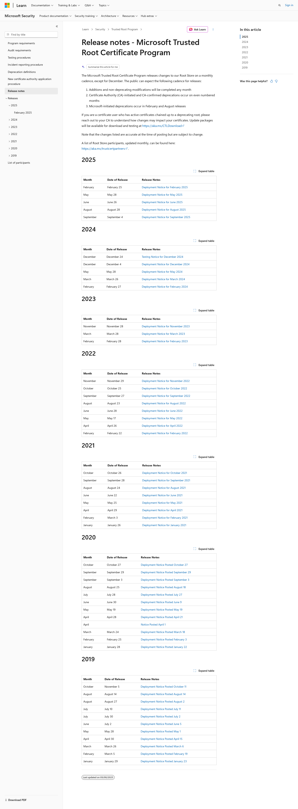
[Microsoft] (7, 5)
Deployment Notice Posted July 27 (161, 594)
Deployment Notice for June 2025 (162, 202)
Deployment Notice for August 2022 (164, 403)
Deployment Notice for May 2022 (162, 418)
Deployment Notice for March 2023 (163, 334)
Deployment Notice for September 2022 (166, 396)
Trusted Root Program (124, 29)
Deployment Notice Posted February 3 (164, 639)
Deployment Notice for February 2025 (165, 187)
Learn (85, 29)
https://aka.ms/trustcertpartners (103, 148)
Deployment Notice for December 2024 (166, 264)
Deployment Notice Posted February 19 (164, 754)
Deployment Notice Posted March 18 (163, 632)
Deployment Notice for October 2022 (164, 388)
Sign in (289, 5)
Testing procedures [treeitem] (19, 57)
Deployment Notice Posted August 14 (163, 694)
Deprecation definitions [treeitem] (22, 72)
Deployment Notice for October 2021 (164, 473)
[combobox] (31, 34)
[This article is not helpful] (276, 81)
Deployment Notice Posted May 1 (161, 731)
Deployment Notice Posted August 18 (163, 587)
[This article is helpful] (271, 81)
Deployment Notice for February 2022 (165, 433)
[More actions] (213, 29)
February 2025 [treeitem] (23, 112)
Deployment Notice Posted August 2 (163, 701)
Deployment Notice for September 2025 (166, 217)
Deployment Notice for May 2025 (162, 194)
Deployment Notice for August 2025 (164, 209)
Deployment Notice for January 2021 (164, 525)
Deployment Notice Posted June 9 (161, 602)
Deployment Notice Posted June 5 (161, 724)
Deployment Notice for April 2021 (162, 510)
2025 (245, 37)
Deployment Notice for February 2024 (165, 286)
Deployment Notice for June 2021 (162, 495)
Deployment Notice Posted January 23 (164, 761)
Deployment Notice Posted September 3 (165, 580)
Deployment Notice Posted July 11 (161, 709)
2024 (245, 42)
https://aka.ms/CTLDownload (162, 126)
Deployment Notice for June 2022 (162, 411)
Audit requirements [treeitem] (19, 50)
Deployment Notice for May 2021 (162, 502)
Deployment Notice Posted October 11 (163, 686)
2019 (245, 67)
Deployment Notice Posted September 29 (166, 572)
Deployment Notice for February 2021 (165, 517)
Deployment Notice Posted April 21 (162, 617)
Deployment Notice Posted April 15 (161, 739)
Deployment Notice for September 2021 (166, 480)
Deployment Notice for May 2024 (162, 271)
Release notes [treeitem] (16, 91)
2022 (245, 52)
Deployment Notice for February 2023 (165, 341)
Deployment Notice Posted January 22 (164, 647)
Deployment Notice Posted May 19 (161, 609)
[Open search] (279, 5)
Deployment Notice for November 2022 (166, 381)
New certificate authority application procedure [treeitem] (29, 81)
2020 (245, 62)
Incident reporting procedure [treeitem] (25, 64)
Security (100, 29)
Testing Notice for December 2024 (162, 257)
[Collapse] (57, 26)
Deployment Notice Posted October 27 (164, 565)
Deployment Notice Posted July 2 (160, 716)
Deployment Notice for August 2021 (164, 488)
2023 (245, 47)
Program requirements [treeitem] (21, 43)
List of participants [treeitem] (19, 162)
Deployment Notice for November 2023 (166, 326)
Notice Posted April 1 (153, 624)
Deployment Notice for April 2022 (162, 425)
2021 (245, 57)
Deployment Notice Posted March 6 (162, 746)
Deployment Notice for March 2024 (163, 279)
